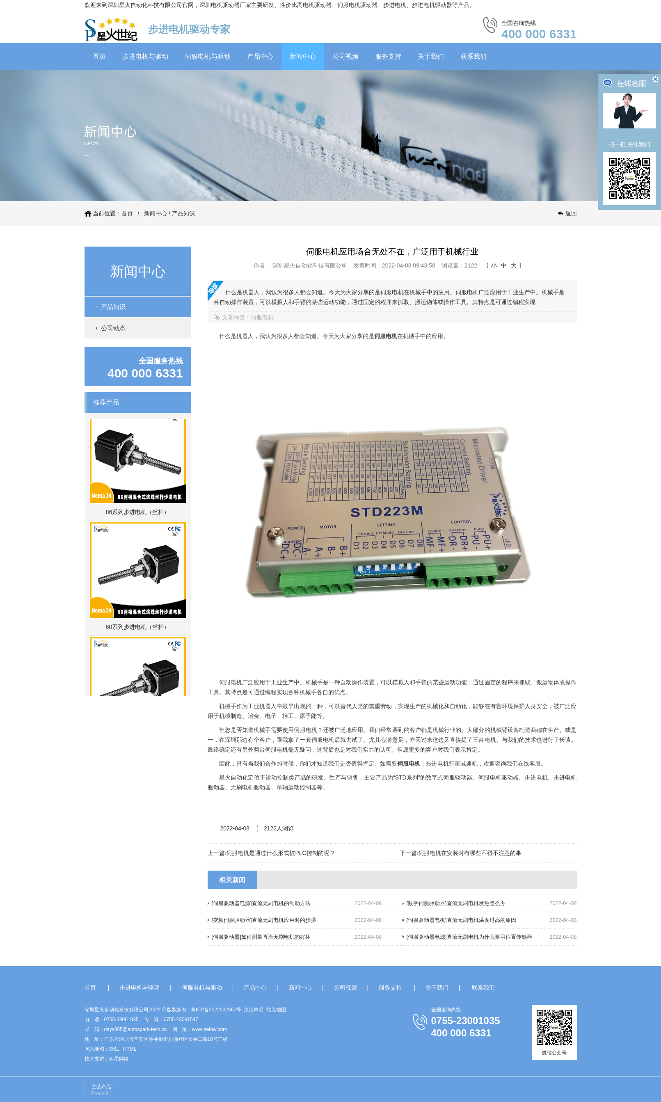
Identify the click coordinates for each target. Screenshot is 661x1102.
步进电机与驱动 (145, 56)
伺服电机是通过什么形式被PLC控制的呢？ (280, 853)
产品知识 (183, 213)
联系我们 (473, 56)
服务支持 (388, 56)
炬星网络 (119, 1059)
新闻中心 (303, 56)
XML (114, 1049)
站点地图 (276, 1010)
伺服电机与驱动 (208, 56)
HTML (130, 1049)
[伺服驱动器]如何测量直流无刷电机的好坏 (261, 937)
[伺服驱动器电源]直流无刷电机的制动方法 (261, 903)
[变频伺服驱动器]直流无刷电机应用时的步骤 (264, 920)
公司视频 (345, 56)
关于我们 (431, 56)
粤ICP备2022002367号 (216, 1010)
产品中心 (260, 56)
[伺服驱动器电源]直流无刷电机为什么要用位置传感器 (469, 937)
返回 (571, 213)
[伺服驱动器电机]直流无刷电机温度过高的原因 (461, 920)
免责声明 (253, 1010)
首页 (99, 56)
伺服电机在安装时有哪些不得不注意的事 (469, 853)
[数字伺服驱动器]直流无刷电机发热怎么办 (456, 903)
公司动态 (113, 328)
